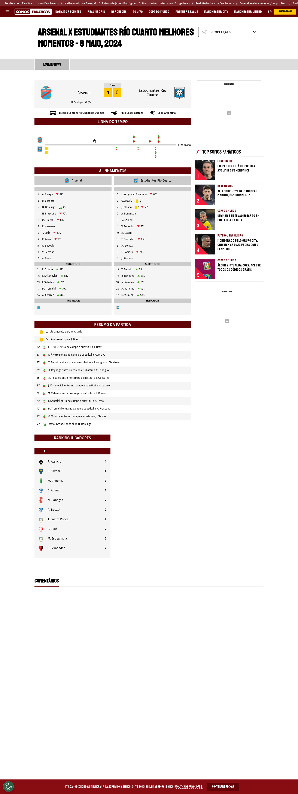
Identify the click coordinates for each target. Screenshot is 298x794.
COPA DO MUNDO (159, 12)
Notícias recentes (68, 12)
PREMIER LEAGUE (187, 12)
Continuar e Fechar (223, 786)
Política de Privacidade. (189, 786)
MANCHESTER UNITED (248, 12)
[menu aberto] (7, 11)
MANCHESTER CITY (216, 12)
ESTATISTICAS (52, 64)
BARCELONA (119, 12)
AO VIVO (138, 12)
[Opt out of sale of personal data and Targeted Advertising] (8, 786)
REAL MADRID (96, 12)
